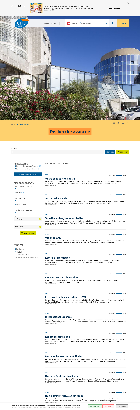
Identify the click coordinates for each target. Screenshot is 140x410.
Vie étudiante (21, 101)
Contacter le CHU (61, 380)
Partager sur (127, 20)
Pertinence (20, 146)
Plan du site (89, 396)
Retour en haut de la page (137, 379)
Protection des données (91, 393)
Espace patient (90, 381)
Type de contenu (22, 151)
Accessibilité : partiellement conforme (90, 387)
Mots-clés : (14, 45)
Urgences (72, 23)
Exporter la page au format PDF (118, 20)
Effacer (111, 49)
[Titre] (19, 148)
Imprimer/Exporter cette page (114, 20)
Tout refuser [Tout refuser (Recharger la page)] (108, 406)
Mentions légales (91, 390)
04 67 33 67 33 (60, 386)
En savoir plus (114, 8)
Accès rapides (85, 23)
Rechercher (123, 49)
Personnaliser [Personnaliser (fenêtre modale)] (122, 406)
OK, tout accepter (94, 406)
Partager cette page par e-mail (123, 20)
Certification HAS (91, 402)
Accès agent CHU (91, 383)
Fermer (128, 3)
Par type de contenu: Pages (26, 63)
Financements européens (90, 399)
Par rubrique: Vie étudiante (26, 66)
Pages (18, 89)
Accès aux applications (58, 351)
